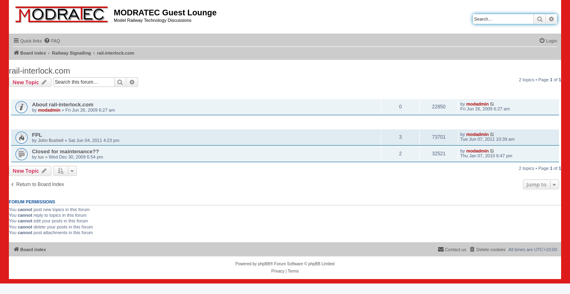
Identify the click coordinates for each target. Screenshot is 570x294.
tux (41, 156)
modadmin (49, 110)
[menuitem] (52, 41)
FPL (37, 135)
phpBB (264, 264)
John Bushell (51, 140)
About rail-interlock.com (63, 105)
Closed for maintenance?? (65, 151)
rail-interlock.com (39, 70)
